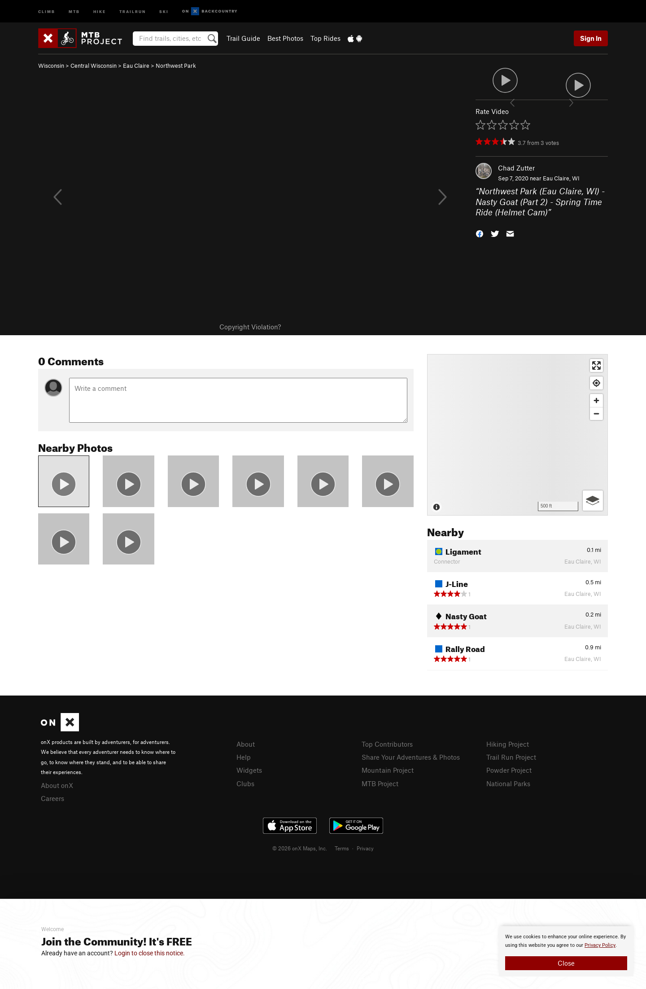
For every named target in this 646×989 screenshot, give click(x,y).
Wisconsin (51, 65)
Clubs (245, 783)
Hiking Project (507, 744)
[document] (566, 951)
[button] (480, 233)
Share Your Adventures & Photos (411, 757)
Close (566, 963)
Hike (99, 11)
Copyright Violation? (250, 327)
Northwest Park (176, 65)
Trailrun (132, 11)
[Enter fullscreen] (596, 365)
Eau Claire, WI (561, 178)
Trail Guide (243, 38)
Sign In (591, 38)
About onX (57, 785)
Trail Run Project (511, 757)
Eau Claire (136, 65)
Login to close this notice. (149, 953)
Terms (342, 848)
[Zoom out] (596, 413)
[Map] (517, 434)
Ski (164, 11)
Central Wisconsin (93, 65)
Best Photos (285, 38)
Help (243, 757)
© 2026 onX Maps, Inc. (299, 848)
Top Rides (325, 38)
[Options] (593, 500)
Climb (46, 11)
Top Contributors (387, 744)
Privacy (365, 848)
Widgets (249, 770)
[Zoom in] (596, 400)
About (245, 744)
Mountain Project (388, 770)
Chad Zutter (516, 168)
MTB (74, 11)
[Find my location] (596, 382)
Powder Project (509, 770)
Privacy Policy (600, 945)
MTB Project (380, 783)
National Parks (508, 783)
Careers (52, 798)
